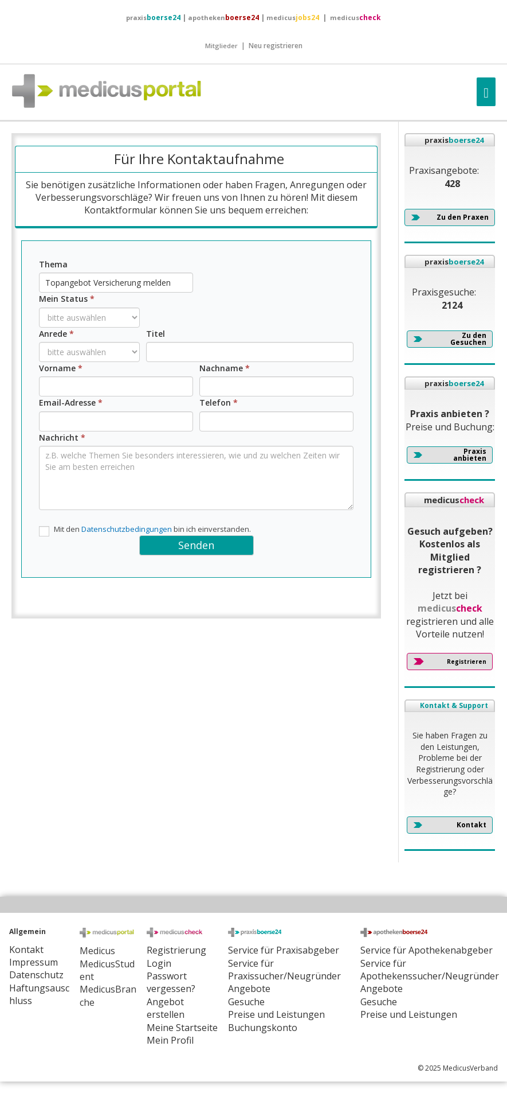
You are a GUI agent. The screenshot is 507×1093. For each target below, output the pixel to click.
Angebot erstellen (165, 1008)
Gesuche (246, 1001)
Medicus (97, 950)
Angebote (249, 988)
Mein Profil (170, 1040)
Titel (155, 333)
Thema (53, 264)
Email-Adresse (71, 402)
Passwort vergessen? (171, 982)
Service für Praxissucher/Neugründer (284, 969)
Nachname (224, 368)
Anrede (56, 333)
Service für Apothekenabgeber (426, 950)
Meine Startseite (182, 1027)
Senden (196, 545)
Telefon (218, 402)
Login (159, 963)
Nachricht (62, 437)
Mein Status (67, 298)
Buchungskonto (262, 1027)
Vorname (60, 368)
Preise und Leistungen (408, 1014)
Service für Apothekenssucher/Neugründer (429, 969)
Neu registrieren (275, 45)
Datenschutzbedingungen (126, 529)
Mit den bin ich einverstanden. (145, 529)
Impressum (33, 962)
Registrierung (176, 950)
